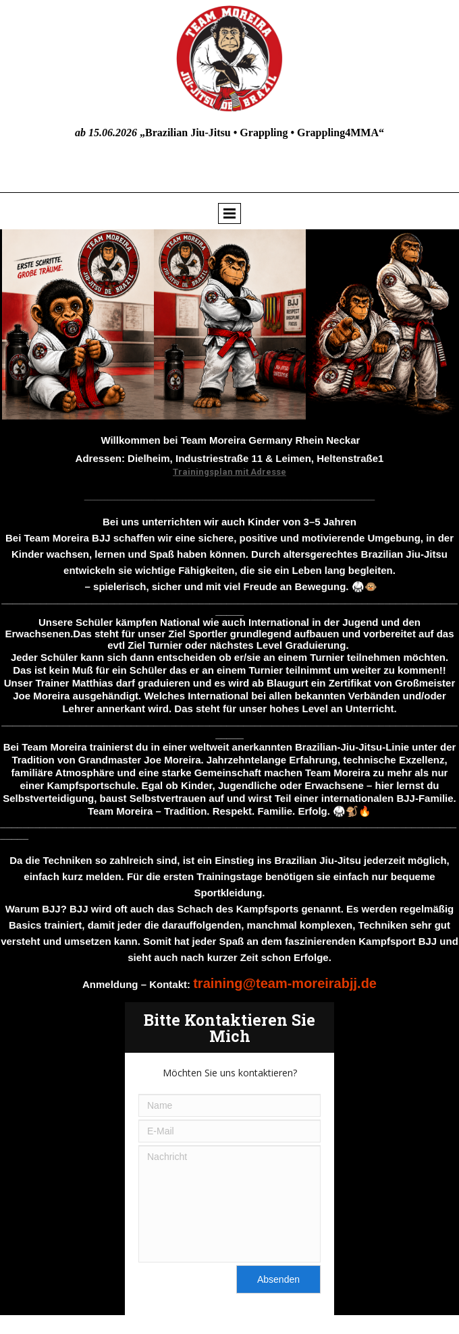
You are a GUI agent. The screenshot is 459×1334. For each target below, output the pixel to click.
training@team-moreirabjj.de (285, 983)
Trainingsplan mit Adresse (229, 472)
